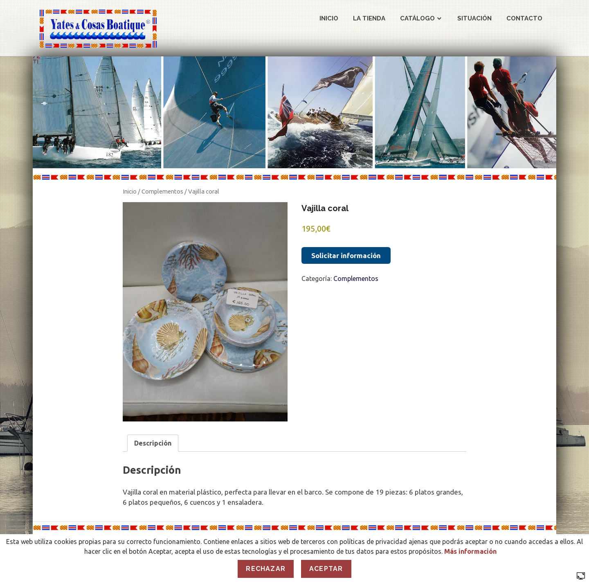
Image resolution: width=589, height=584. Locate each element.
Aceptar (326, 569)
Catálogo (417, 18)
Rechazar (266, 569)
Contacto (524, 18)
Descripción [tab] (152, 443)
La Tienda (369, 18)
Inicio (328, 18)
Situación (474, 18)
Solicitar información (346, 255)
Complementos (162, 191)
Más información (470, 551)
